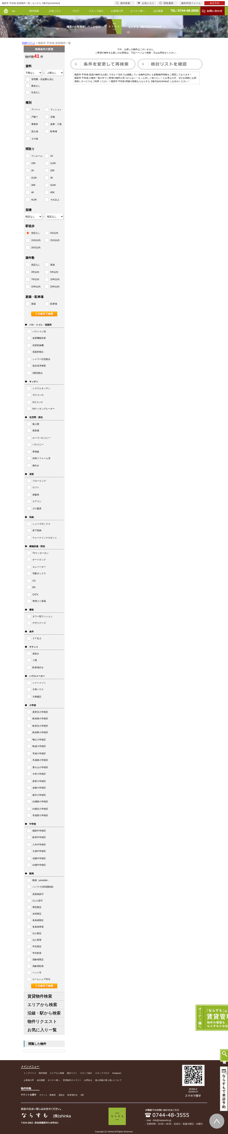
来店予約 (214, 3)
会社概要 (158, 11)
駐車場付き (72, 1095)
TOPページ (28, 43)
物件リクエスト (42, 1021)
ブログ (75, 11)
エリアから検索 (42, 1004)
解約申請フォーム (191, 3)
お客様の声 (117, 11)
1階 (82, 1095)
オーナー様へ (137, 11)
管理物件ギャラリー (72, 1080)
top (13, 11)
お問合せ (88, 1080)
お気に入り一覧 (42, 1030)
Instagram (116, 1073)
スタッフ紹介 (96, 11)
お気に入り (55, 11)
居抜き (62, 1095)
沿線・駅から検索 (44, 1013)
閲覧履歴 (166, 3)
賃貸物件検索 (39, 996)
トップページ (30, 1073)
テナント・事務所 (47, 1095)
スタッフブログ (102, 1073)
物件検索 (34, 11)
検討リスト (72, 1073)
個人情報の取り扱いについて (108, 1080)
